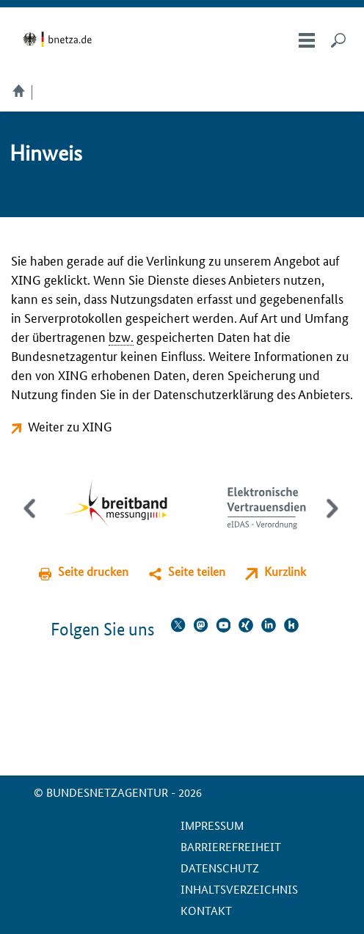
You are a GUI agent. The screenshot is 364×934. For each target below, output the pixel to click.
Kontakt (206, 910)
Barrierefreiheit (231, 846)
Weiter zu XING (70, 425)
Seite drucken (93, 571)
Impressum (212, 825)
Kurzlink (285, 571)
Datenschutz (220, 867)
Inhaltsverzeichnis (239, 889)
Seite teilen (196, 571)
